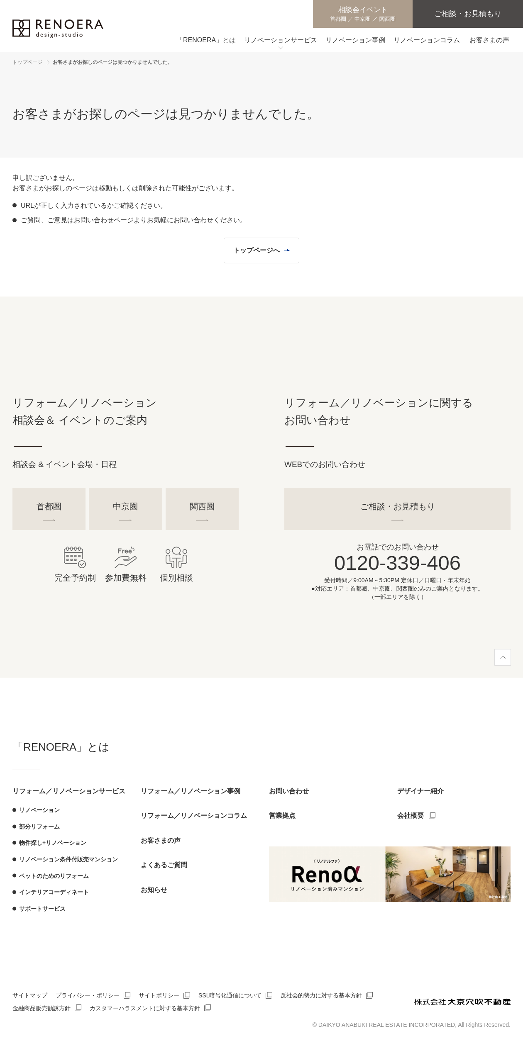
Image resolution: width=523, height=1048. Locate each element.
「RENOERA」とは (61, 747)
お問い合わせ (289, 791)
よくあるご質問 (164, 865)
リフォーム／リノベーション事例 (190, 791)
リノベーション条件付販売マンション (68, 859)
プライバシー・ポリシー (88, 995)
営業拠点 (282, 815)
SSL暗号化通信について (230, 995)
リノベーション (39, 810)
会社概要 (410, 815)
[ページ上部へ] (502, 657)
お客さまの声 (161, 840)
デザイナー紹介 (420, 791)
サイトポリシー (159, 995)
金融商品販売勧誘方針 (41, 1008)
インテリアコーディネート (54, 892)
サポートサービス (42, 908)
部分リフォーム (39, 826)
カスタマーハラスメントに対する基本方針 (145, 1008)
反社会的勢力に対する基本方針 (321, 995)
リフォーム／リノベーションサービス (68, 791)
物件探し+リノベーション (52, 843)
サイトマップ (29, 995)
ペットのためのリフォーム (54, 876)
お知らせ (154, 889)
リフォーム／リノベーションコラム (194, 815)
